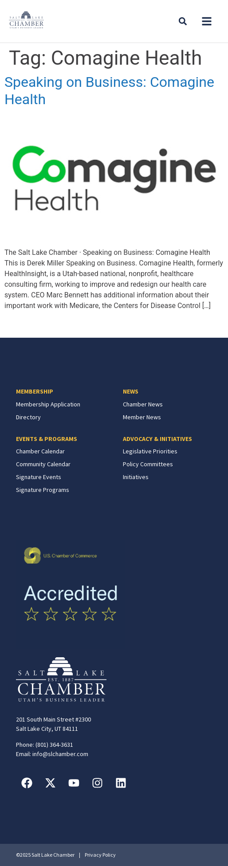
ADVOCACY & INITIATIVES (157, 439)
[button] (207, 21)
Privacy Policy (100, 854)
